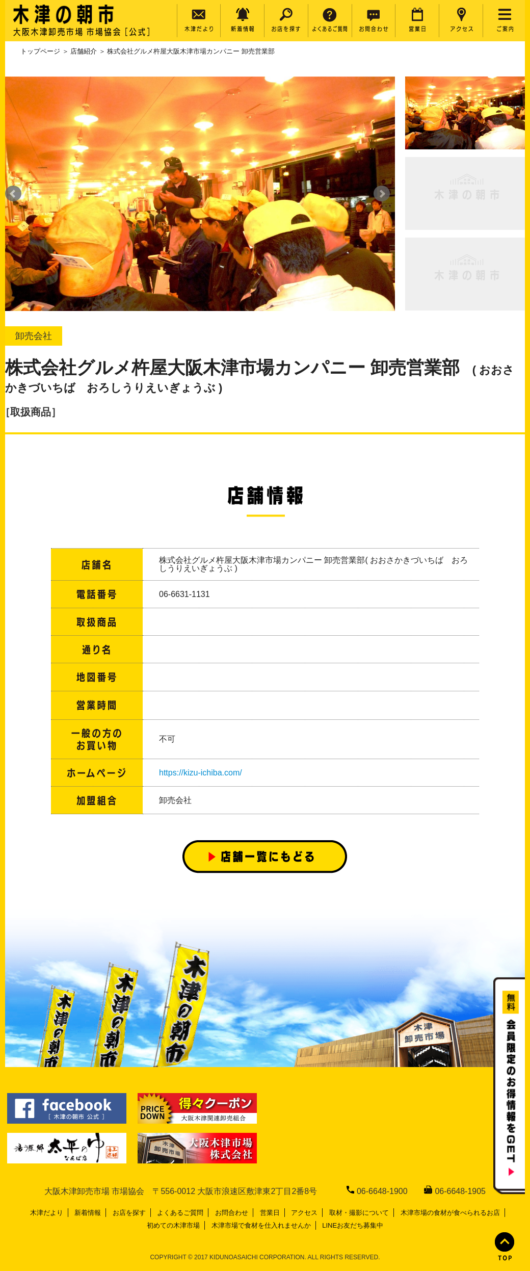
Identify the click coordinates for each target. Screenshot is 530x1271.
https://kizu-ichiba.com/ (200, 772)
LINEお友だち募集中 (352, 1225)
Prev (13, 194)
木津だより (46, 1212)
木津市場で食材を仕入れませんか (261, 1225)
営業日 (270, 1212)
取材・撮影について (359, 1212)
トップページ (40, 51)
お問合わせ (231, 1212)
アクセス (304, 1212)
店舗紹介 (83, 51)
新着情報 (87, 1212)
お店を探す (129, 1212)
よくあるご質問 (180, 1212)
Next (382, 194)
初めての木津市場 (173, 1225)
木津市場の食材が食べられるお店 (450, 1212)
